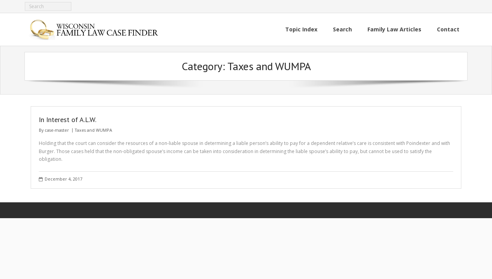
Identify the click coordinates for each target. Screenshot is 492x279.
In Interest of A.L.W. (67, 119)
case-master (57, 130)
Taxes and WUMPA (93, 130)
